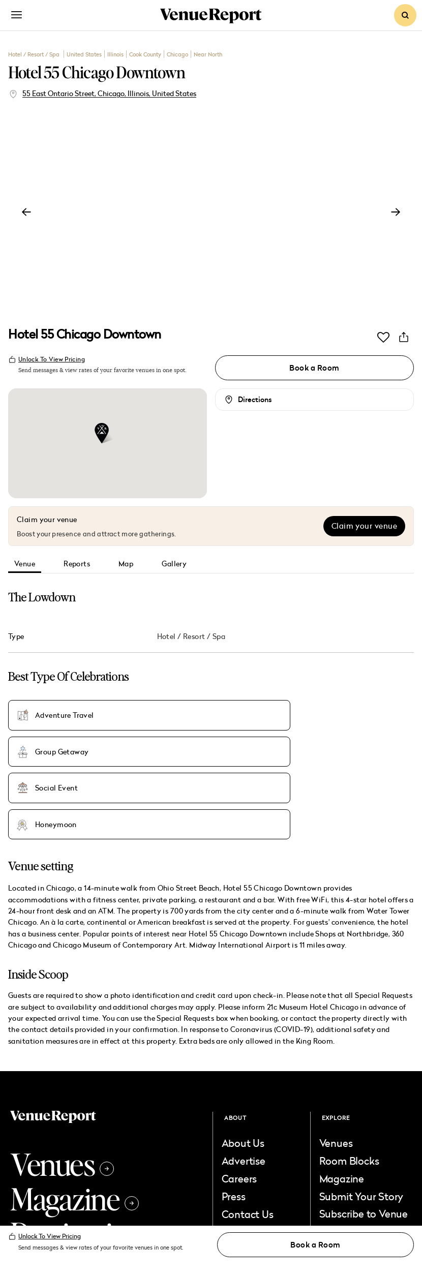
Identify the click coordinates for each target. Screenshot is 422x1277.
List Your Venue (257, 1148)
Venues (62, 1079)
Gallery (174, 564)
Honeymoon (56, 743)
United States (84, 54)
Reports (77, 564)
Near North (208, 54)
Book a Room (314, 368)
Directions (255, 400)
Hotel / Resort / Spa (34, 54)
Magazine (74, 1114)
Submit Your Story (361, 1112)
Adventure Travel (64, 712)
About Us (243, 1059)
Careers (239, 1094)
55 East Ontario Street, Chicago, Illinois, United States (109, 93)
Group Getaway (196, 712)
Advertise (243, 1077)
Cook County (145, 54)
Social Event (325, 712)
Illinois (115, 54)
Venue (24, 564)
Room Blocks (349, 1077)
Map (125, 564)
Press (234, 1112)
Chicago (177, 54)
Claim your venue (364, 526)
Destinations (91, 1149)
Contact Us (248, 1130)
